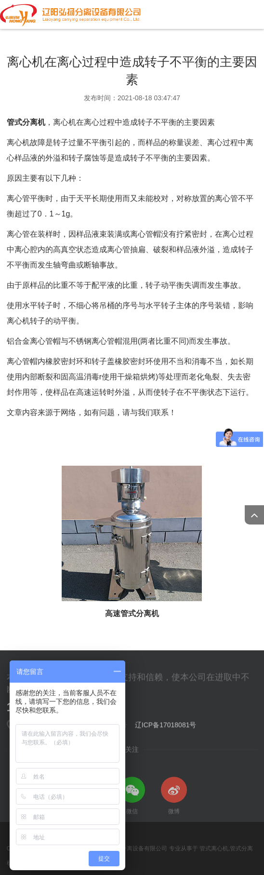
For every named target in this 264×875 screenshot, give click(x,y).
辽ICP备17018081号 (166, 727)
